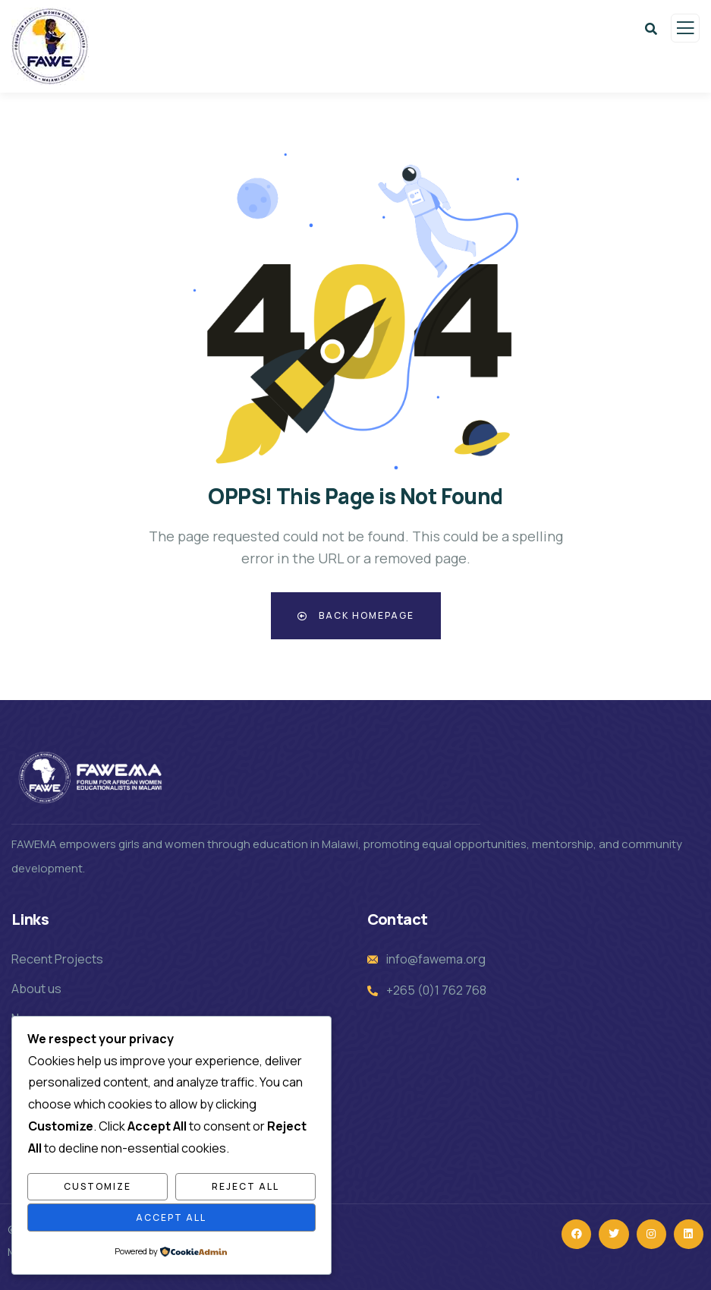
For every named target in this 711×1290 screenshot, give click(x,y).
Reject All (245, 1186)
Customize (97, 1186)
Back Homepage (355, 615)
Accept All (171, 1217)
